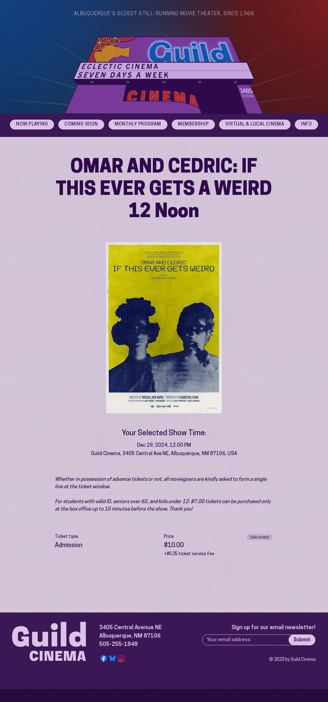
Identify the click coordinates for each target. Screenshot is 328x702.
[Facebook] (103, 658)
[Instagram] (121, 658)
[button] (306, 124)
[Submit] (302, 639)
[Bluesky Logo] (112, 658)
